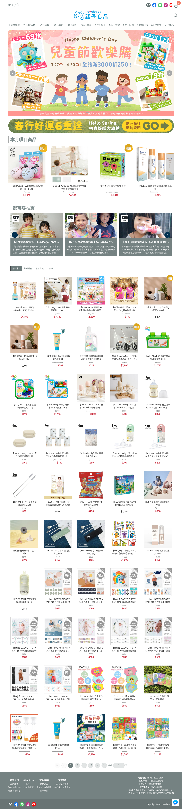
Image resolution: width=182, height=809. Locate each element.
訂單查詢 (44, 791)
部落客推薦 (28, 787)
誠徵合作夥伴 (14, 787)
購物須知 (44, 784)
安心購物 (44, 780)
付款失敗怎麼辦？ (62, 787)
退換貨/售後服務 (44, 787)
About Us (28, 780)
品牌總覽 (14, 784)
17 (90, 765)
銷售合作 (14, 780)
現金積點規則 (62, 784)
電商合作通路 (14, 791)
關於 (28, 784)
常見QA (62, 780)
